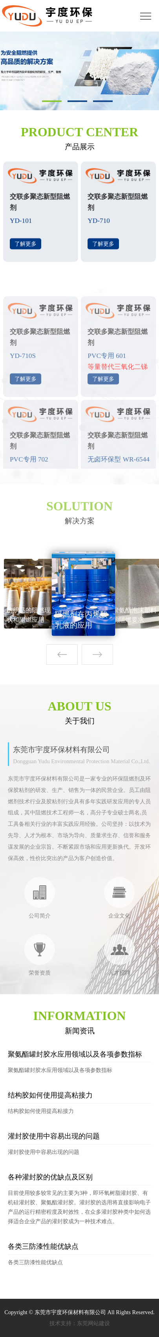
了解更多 (26, 247)
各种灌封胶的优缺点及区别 (50, 1177)
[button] (97, 654)
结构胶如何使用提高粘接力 (50, 1095)
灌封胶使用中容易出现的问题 (54, 1136)
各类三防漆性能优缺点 (43, 1246)
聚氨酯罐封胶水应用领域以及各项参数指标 (75, 1054)
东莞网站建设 (93, 1323)
